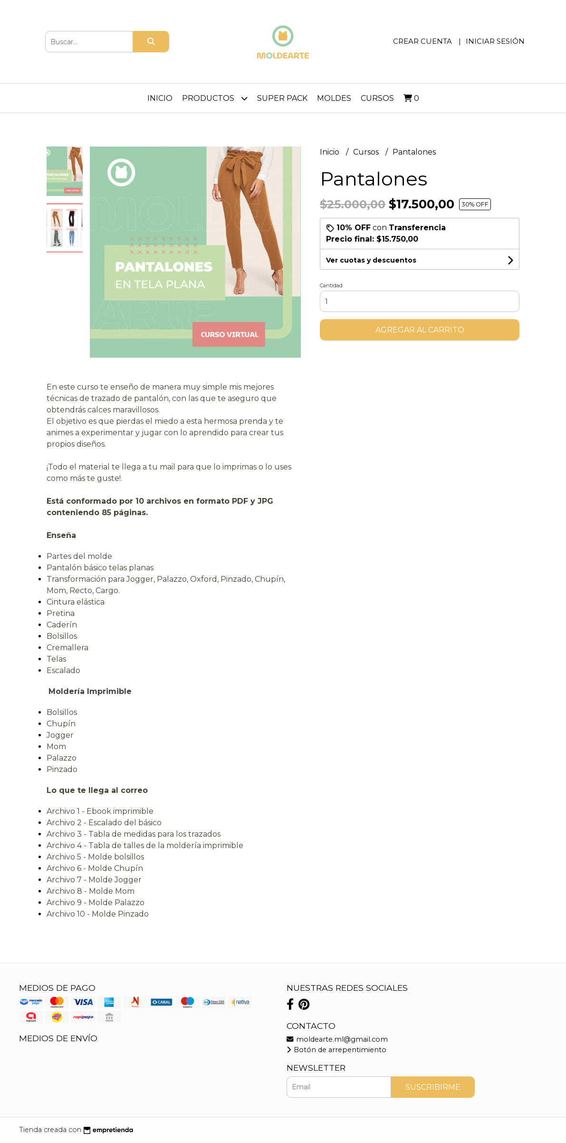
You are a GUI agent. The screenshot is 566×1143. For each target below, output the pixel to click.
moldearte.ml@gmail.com (337, 1039)
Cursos (377, 98)
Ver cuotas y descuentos (371, 260)
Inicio (160, 98)
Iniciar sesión (495, 41)
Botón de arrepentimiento (336, 1049)
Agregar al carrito (419, 329)
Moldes (334, 98)
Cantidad (331, 285)
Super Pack (282, 98)
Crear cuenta (422, 41)
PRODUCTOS (215, 98)
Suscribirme (432, 1087)
